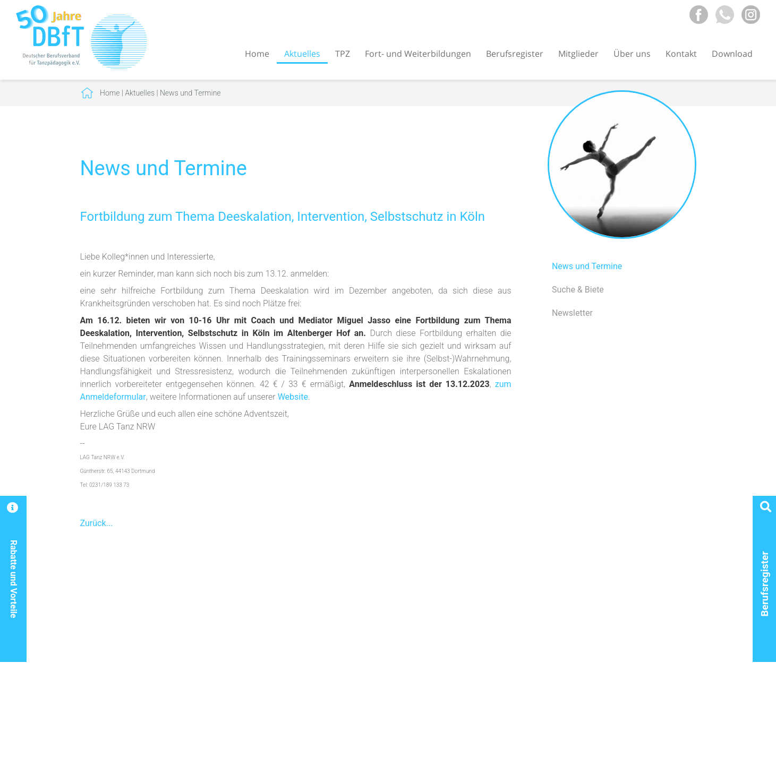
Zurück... (96, 523)
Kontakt (681, 53)
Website (293, 397)
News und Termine (190, 93)
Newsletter (572, 313)
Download (732, 53)
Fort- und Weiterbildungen (418, 53)
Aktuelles (302, 53)
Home (257, 53)
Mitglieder (578, 53)
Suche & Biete (578, 290)
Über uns (632, 53)
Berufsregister (514, 53)
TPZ (342, 53)
